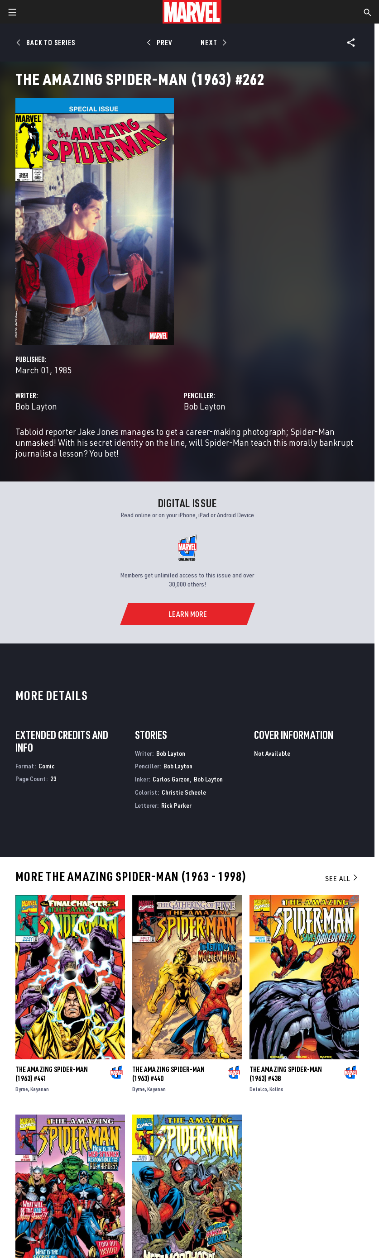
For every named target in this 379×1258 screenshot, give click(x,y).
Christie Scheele (184, 792)
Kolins (276, 1089)
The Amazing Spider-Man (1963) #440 (168, 1074)
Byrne (21, 1089)
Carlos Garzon (171, 779)
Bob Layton (36, 406)
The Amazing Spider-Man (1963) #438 (285, 1074)
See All (342, 878)
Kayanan (39, 1089)
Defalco (258, 1089)
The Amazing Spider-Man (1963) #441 (51, 1074)
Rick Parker (176, 805)
